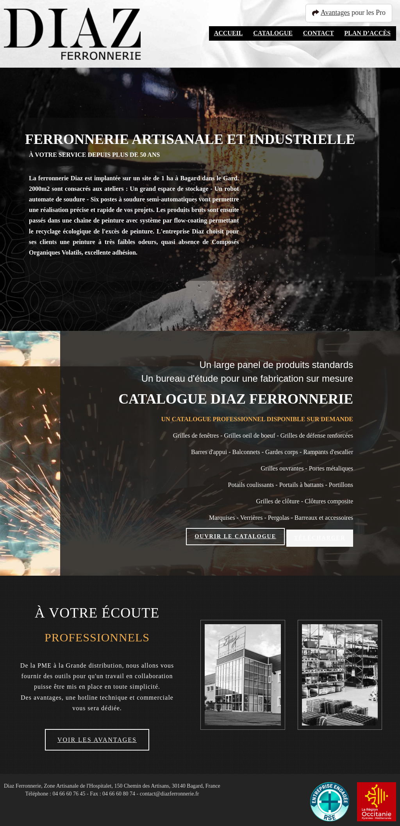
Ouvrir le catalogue (235, 536)
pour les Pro (352, 12)
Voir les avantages (97, 736)
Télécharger (319, 536)
